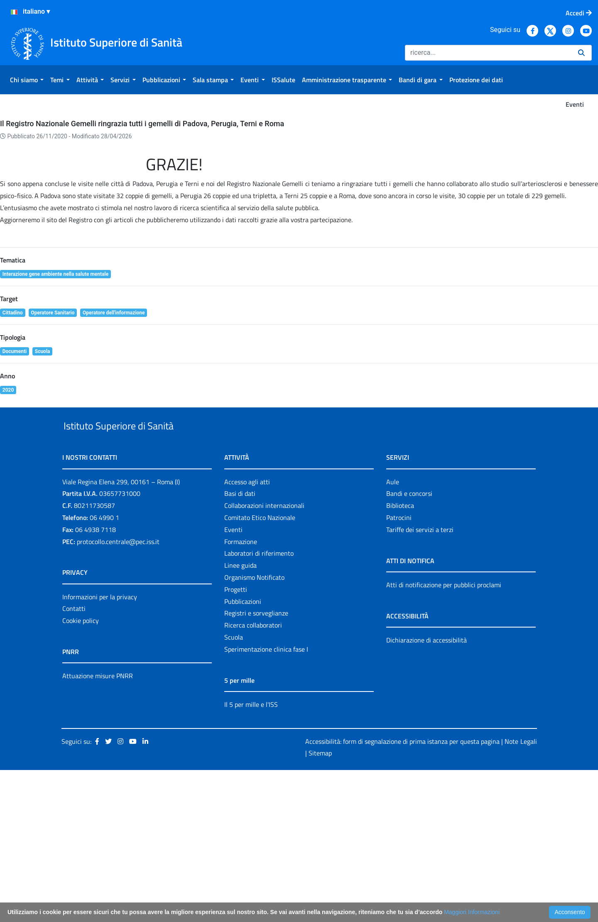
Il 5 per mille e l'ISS (251, 856)
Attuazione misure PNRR (97, 828)
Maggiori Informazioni (472, 912)
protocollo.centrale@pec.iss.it (118, 694)
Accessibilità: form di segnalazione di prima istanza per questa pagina (402, 893)
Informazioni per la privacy (99, 749)
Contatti (74, 761)
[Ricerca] (488, 53)
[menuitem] (27, 79)
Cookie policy (80, 772)
